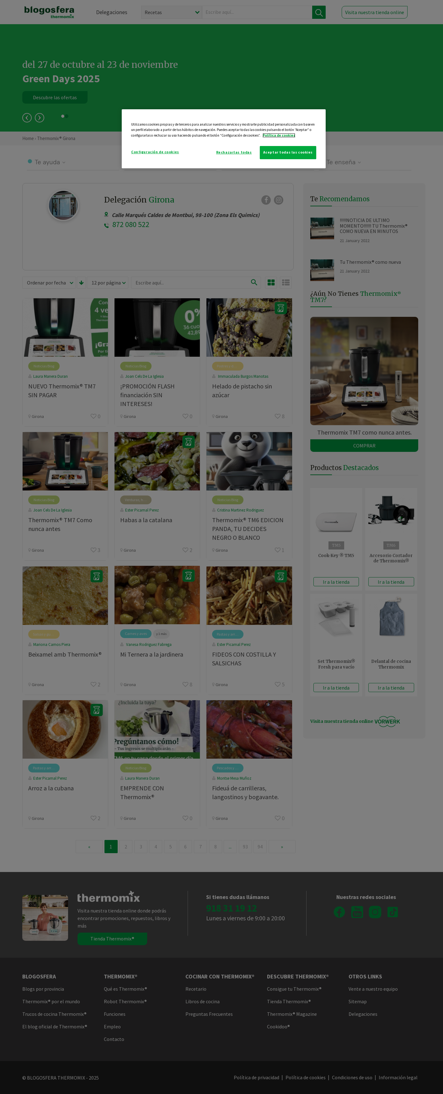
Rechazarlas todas (234, 152)
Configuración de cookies (155, 152)
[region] (224, 138)
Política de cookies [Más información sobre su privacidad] (279, 135)
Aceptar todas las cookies (288, 152)
